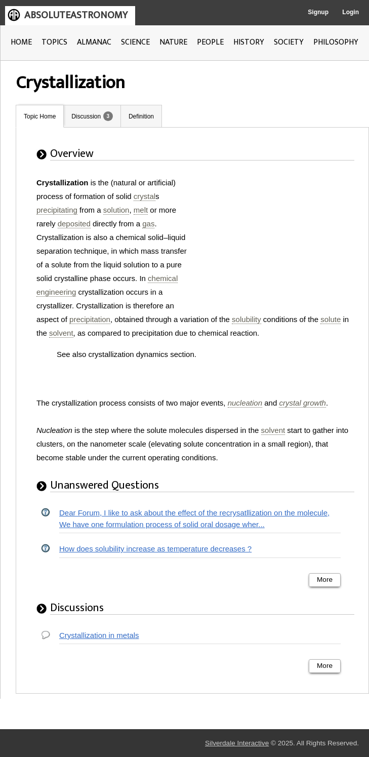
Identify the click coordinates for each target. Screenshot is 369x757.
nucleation (245, 403)
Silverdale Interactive (237, 743)
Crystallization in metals (99, 635)
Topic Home (40, 116)
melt (141, 210)
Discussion (86, 116)
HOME (21, 42)
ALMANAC (94, 42)
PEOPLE (210, 42)
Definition (141, 116)
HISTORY (248, 42)
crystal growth (302, 403)
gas (148, 223)
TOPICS (54, 42)
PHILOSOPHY (335, 42)
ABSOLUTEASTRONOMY (76, 15)
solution (116, 210)
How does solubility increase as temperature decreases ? (155, 548)
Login (350, 12)
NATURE (173, 42)
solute (330, 319)
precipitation (89, 319)
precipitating (56, 210)
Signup (318, 12)
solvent (61, 333)
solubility (246, 319)
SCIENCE (135, 42)
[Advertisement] (277, 239)
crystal (144, 196)
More (325, 579)
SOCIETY (289, 42)
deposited (74, 223)
